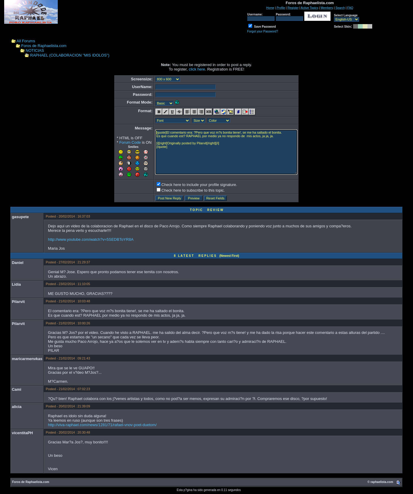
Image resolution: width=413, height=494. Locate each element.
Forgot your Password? (262, 31)
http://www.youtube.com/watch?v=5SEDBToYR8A (90, 239)
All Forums (26, 41)
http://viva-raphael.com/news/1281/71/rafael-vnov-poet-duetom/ (102, 425)
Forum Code (130, 142)
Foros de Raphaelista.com (43, 45)
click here (197, 69)
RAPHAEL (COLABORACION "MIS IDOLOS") (69, 55)
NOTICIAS (35, 50)
